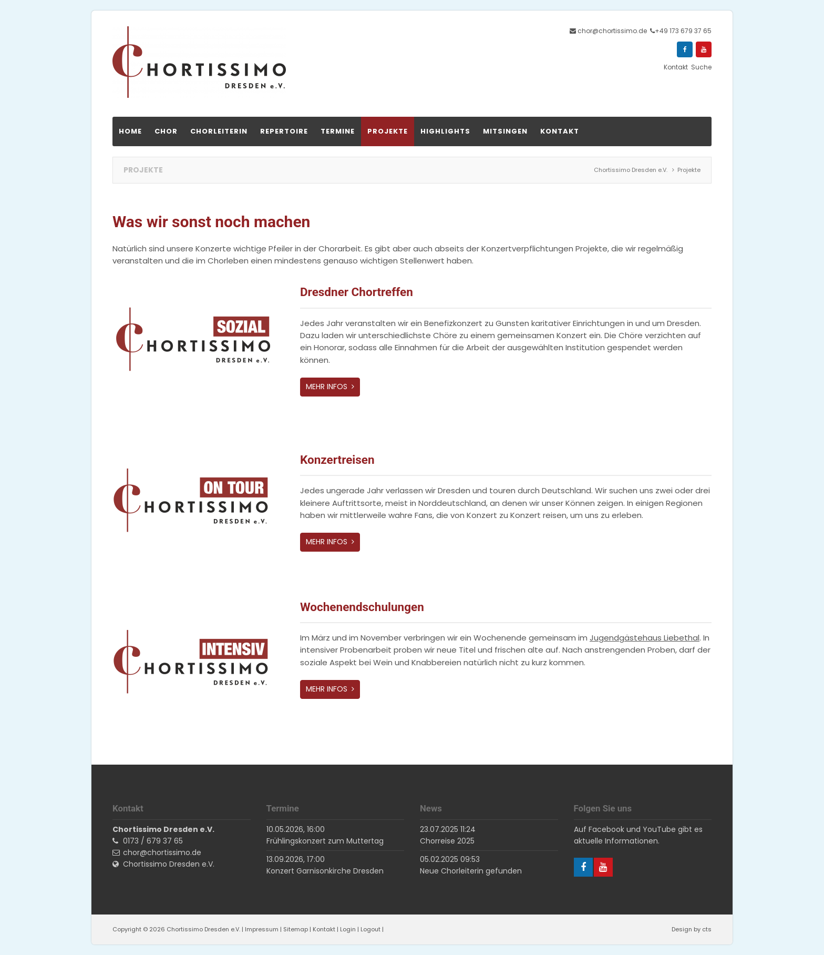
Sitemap (295, 929)
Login (348, 929)
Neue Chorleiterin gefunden (471, 871)
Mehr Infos (327, 386)
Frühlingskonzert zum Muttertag (325, 841)
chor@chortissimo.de (612, 30)
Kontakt (324, 929)
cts (707, 929)
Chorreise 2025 (447, 841)
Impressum (262, 929)
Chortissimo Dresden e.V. (168, 864)
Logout (370, 929)
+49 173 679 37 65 (683, 30)
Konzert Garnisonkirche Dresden (325, 871)
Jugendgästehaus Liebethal (644, 637)
